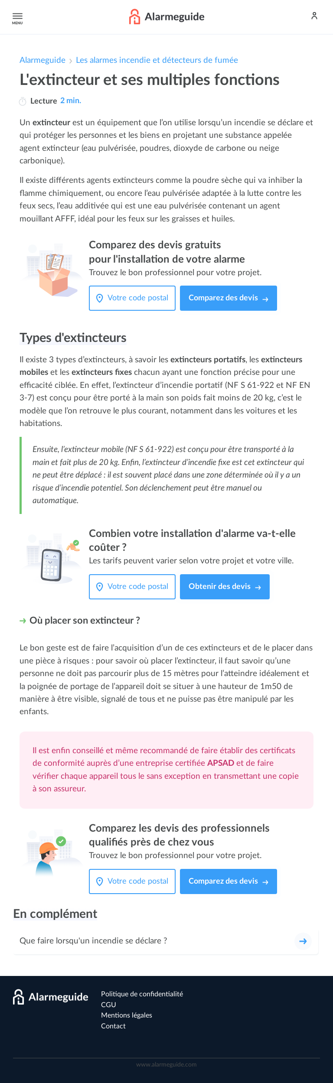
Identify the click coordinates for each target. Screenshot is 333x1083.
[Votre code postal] (140, 298)
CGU (108, 1005)
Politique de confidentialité (142, 994)
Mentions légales (126, 1015)
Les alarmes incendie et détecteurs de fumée (157, 60)
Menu (16, 17)
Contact (113, 1026)
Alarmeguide (42, 60)
